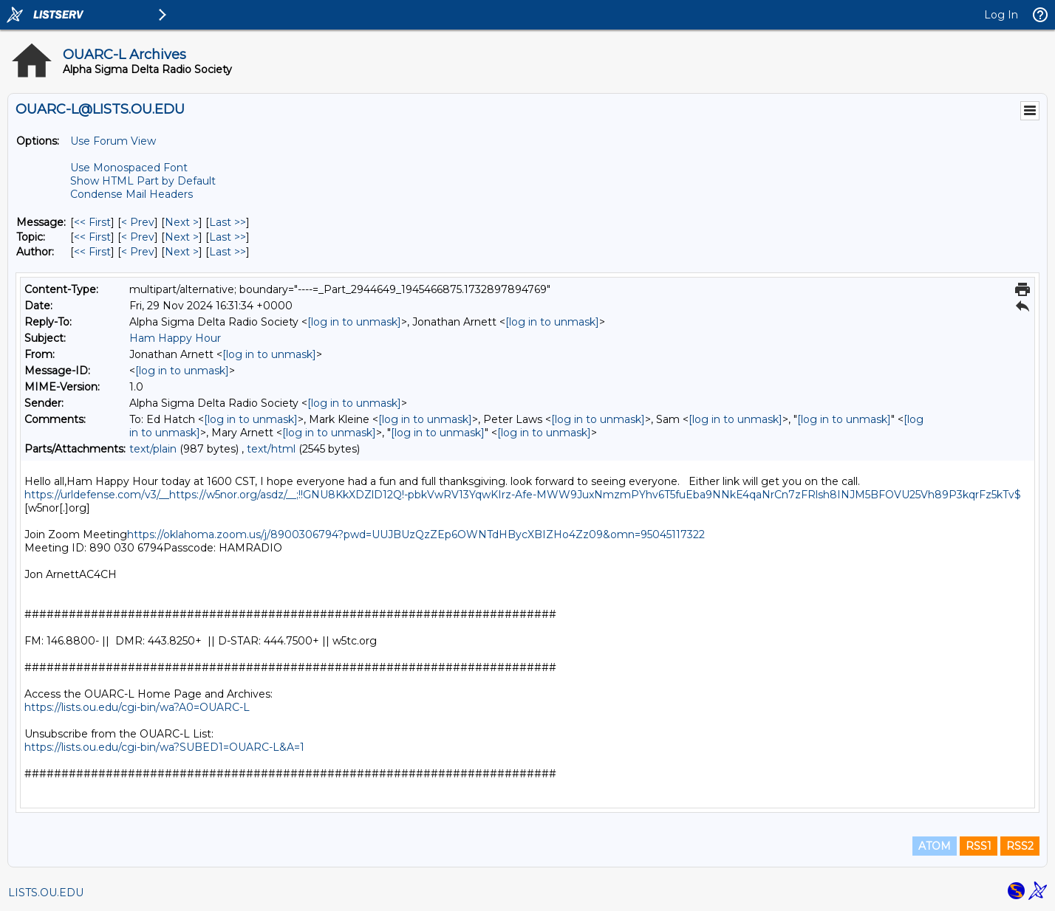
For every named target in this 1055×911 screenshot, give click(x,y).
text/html (271, 449)
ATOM (934, 846)
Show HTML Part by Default (143, 181)
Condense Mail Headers (131, 194)
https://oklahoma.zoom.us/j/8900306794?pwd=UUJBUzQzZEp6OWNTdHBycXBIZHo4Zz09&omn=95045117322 (416, 534)
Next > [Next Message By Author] (182, 251)
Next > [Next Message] (182, 222)
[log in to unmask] (354, 322)
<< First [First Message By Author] (92, 251)
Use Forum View (113, 141)
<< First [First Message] (92, 222)
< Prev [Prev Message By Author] (137, 251)
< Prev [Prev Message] (137, 222)
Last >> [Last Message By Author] (227, 251)
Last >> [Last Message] (227, 222)
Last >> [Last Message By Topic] (227, 237)
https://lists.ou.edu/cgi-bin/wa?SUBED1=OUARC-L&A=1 (164, 747)
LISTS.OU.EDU (45, 892)
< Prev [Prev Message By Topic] (137, 237)
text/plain (153, 449)
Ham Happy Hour (175, 338)
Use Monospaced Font (129, 167)
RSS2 (1020, 846)
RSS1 (978, 846)
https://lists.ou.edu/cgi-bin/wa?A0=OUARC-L (137, 707)
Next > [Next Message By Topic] (182, 237)
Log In (1001, 14)
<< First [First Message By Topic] (92, 237)
